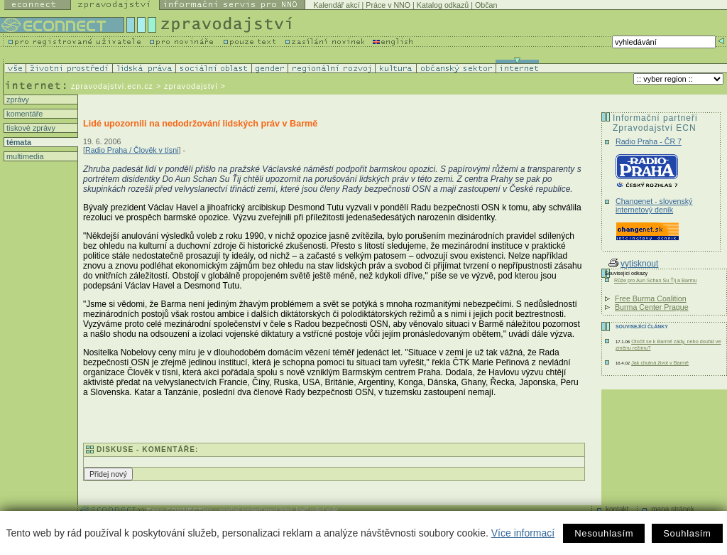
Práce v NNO (388, 5)
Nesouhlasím (603, 533)
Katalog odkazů (443, 5)
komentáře (23, 113)
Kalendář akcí (336, 5)
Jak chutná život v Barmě (660, 363)
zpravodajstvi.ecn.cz (112, 86)
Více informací (522, 533)
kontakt (617, 509)
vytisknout (633, 264)
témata (17, 142)
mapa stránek (672, 509)
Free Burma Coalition (651, 298)
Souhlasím (687, 533)
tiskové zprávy (29, 128)
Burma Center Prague (652, 307)
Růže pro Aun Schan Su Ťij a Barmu (655, 280)
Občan (486, 5)
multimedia (24, 156)
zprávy (16, 99)
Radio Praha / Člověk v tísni (132, 150)
